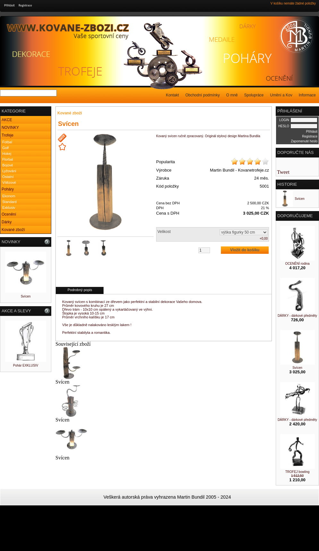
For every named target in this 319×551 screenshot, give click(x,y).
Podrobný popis (80, 290)
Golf (5, 148)
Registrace (25, 5)
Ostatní (7, 177)
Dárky (7, 222)
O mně (232, 95)
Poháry (8, 189)
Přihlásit (9, 5)
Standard (9, 202)
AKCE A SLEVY (16, 310)
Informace (307, 95)
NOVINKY (10, 127)
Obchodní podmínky (202, 95)
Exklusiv (8, 207)
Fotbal (7, 142)
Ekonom (8, 196)
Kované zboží (13, 229)
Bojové (7, 165)
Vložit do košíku (244, 250)
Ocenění (9, 214)
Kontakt (172, 95)
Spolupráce (254, 95)
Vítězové (9, 182)
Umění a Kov (281, 95)
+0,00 (264, 238)
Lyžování (9, 171)
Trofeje (7, 135)
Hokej (6, 154)
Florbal (7, 159)
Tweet (283, 172)
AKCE (7, 120)
